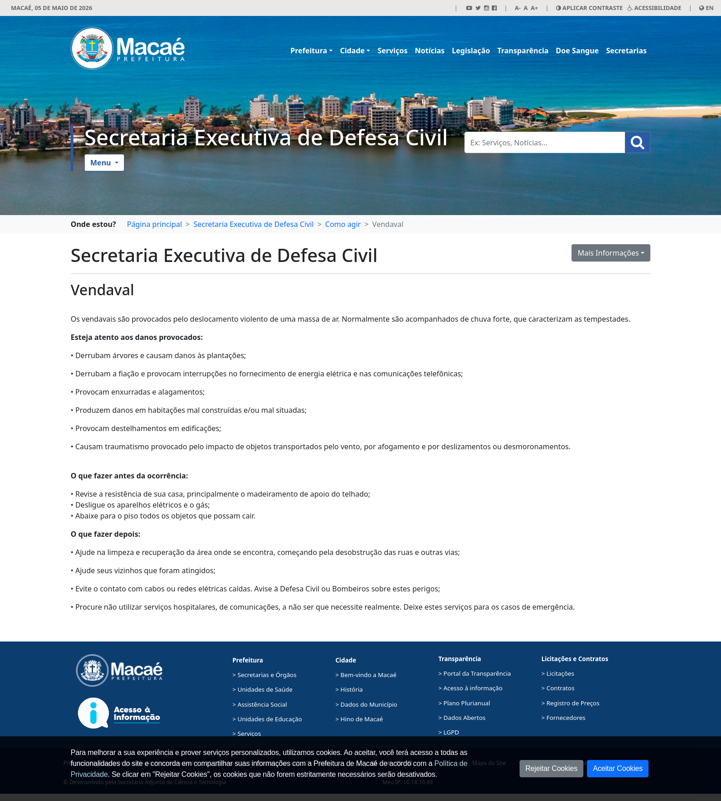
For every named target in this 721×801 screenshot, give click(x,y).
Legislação (471, 51)
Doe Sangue (577, 51)
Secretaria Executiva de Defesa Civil (266, 137)
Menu (101, 163)
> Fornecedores (563, 718)
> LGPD (448, 732)
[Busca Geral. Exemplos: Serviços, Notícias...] (544, 142)
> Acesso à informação (470, 688)
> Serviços (246, 733)
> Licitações (557, 673)
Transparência (522, 51)
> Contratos (558, 688)
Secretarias (626, 51)
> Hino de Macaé (359, 719)
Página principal (154, 224)
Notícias (429, 51)
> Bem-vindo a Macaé (366, 675)
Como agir (343, 224)
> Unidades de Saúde (262, 689)
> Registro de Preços (570, 703)
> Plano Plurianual (464, 703)
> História (349, 689)
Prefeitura (308, 51)
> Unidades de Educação (267, 719)
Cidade (352, 51)
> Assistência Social (259, 704)
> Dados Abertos (461, 718)
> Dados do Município (366, 704)
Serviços (392, 51)
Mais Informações (608, 253)
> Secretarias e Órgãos (264, 675)
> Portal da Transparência (474, 673)
